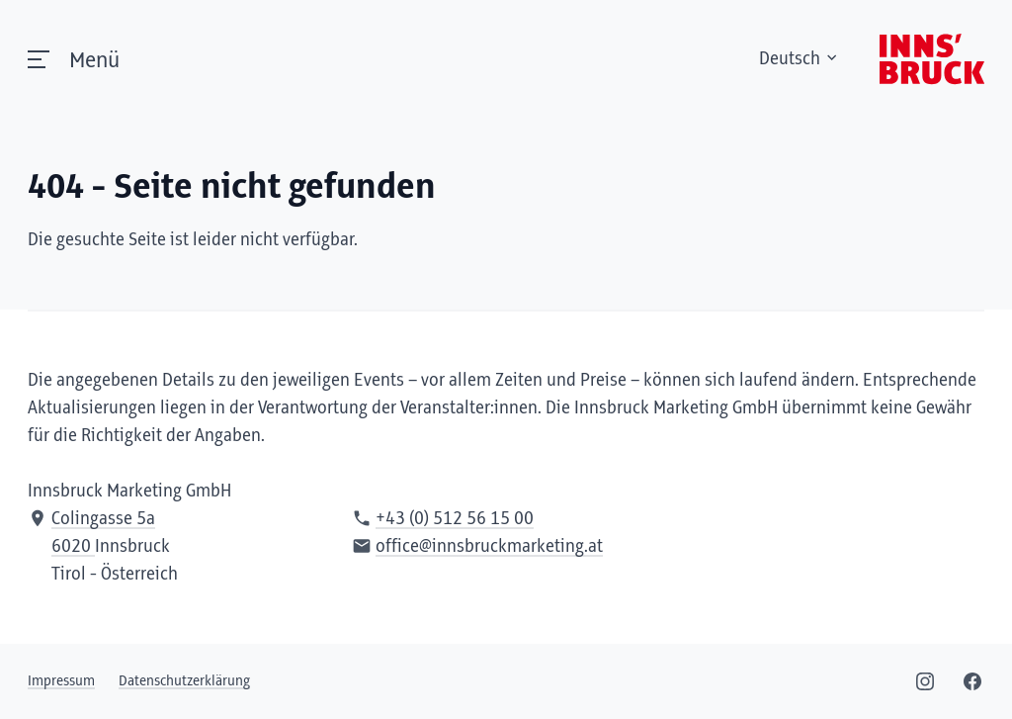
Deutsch (799, 59)
